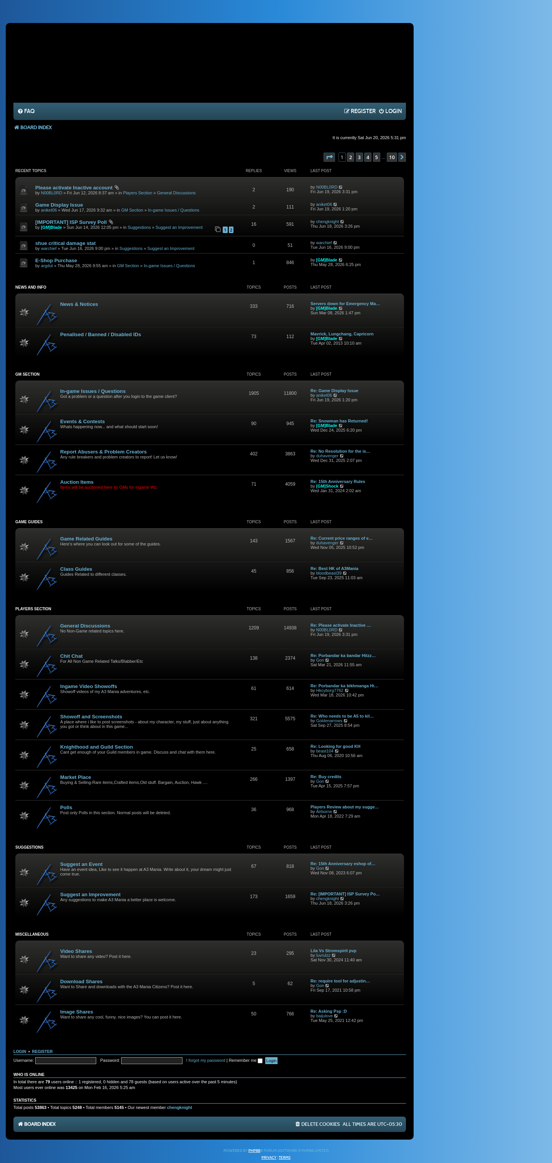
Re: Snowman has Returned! (339, 421)
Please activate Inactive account (74, 188)
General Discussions (176, 193)
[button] (329, 157)
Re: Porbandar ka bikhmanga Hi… (344, 685)
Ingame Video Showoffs (88, 686)
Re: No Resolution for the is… (340, 451)
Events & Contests (82, 421)
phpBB (254, 1151)
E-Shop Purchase (56, 260)
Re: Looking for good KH (335, 746)
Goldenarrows (329, 720)
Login (19, 1051)
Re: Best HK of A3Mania (334, 568)
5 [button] (376, 157)
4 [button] (367, 157)
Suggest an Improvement (179, 227)
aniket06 (49, 210)
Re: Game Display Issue (334, 390)
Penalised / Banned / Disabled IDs (100, 334)
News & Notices (79, 304)
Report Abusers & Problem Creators (103, 452)
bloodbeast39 (329, 573)
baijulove (324, 1016)
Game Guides (29, 522)
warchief (49, 248)
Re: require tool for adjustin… (340, 981)
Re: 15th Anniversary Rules (337, 481)
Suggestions (139, 227)
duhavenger (327, 455)
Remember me (246, 1060)
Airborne (324, 811)
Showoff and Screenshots (91, 716)
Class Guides (76, 569)
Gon (320, 660)
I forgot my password (205, 1060)
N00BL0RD (51, 193)
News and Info (30, 287)
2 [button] (350, 157)
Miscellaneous (32, 934)
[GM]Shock (327, 486)
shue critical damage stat (65, 243)
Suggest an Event (81, 864)
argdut (47, 265)
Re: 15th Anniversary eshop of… (343, 863)
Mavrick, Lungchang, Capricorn (341, 334)
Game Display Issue (59, 205)
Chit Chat (71, 656)
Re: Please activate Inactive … (340, 625)
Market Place (75, 777)
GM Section (132, 210)
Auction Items (77, 482)
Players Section (137, 193)
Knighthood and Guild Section (96, 747)
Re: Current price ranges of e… (341, 538)
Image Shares (76, 1012)
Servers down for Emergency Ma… (345, 303)
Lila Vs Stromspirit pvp (333, 950)
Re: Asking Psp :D (328, 1011)
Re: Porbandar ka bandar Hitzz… (343, 655)
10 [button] (392, 157)
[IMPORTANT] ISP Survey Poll (71, 222)
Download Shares (81, 981)
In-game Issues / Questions (173, 210)
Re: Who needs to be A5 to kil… (342, 716)
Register (42, 1051)
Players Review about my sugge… (344, 807)
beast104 (325, 751)
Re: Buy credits (326, 776)
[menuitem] (25, 111)
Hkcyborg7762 (329, 690)
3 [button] (359, 157)
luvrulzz (323, 955)
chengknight (327, 221)
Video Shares (76, 951)
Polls (66, 807)
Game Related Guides (86, 539)
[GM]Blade (51, 227)
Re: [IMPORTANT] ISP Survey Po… (345, 894)
